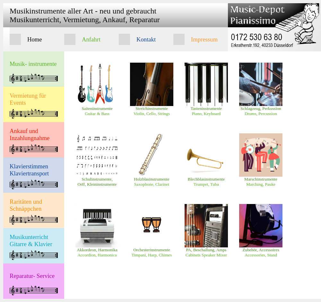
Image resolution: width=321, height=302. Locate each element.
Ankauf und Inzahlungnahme (29, 134)
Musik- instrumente (33, 63)
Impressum (204, 39)
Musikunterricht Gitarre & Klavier (31, 240)
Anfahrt (91, 39)
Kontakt (146, 39)
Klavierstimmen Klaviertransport (29, 170)
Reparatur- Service (32, 275)
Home (34, 39)
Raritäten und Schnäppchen (26, 205)
